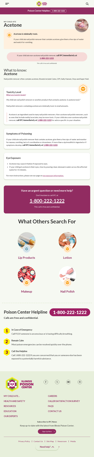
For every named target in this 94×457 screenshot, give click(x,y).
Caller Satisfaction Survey (64, 401)
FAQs (51, 406)
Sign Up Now (47, 431)
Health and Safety (14, 401)
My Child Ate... (12, 396)
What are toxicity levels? (16, 95)
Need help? (47, 446)
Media (73, 441)
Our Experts (11, 416)
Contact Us (54, 411)
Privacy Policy (24, 441)
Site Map (50, 441)
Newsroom (62, 441)
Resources (10, 406)
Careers (52, 396)
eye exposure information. (53, 175)
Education (10, 411)
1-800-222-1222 (58, 11)
